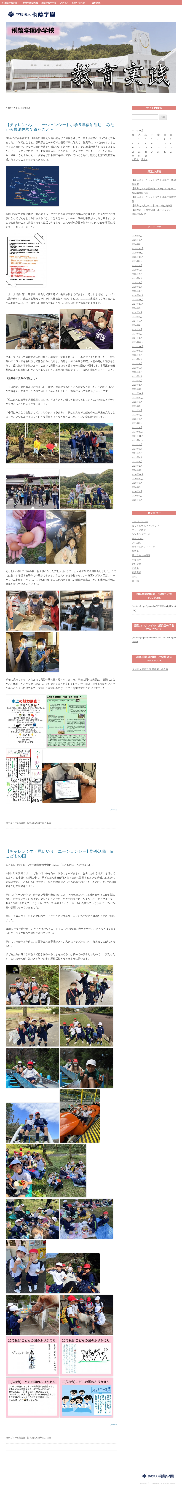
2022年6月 (137, 410)
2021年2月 (137, 465)
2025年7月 (137, 265)
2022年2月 (137, 423)
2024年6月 (137, 316)
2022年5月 (137, 414)
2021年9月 (137, 444)
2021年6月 (137, 453)
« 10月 (135, 159)
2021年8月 (137, 448)
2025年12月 (137, 248)
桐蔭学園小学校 (48, 3)
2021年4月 (137, 457)
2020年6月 (137, 495)
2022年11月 (137, 393)
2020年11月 (137, 474)
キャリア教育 (139, 530)
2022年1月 (137, 427)
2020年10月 (137, 478)
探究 (134, 576)
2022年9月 (137, 402)
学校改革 (136, 559)
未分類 (21, 822)
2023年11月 (137, 346)
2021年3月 (137, 461)
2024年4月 (137, 325)
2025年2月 (137, 286)
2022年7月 (137, 406)
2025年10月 (137, 257)
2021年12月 (137, 431)
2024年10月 (137, 303)
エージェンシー (140, 521)
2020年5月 (137, 500)
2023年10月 (137, 350)
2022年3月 (137, 419)
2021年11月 (137, 436)
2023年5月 (137, 367)
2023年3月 (137, 376)
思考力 (135, 568)
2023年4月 (137, 372)
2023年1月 (137, 384)
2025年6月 (137, 269)
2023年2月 (137, 380)
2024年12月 (137, 295)
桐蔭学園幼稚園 (30, 3)
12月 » (144, 159)
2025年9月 (137, 261)
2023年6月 (137, 363)
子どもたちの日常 (141, 555)
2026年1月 (137, 244)
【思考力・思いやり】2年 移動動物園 (152, 205)
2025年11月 (137, 252)
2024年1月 (137, 338)
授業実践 (136, 572)
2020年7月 (137, 491)
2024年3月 (137, 329)
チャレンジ (137, 538)
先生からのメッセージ (143, 547)
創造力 (135, 551)
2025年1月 (137, 291)
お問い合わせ (78, 3)
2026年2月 (137, 240)
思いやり (136, 564)
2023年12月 (137, 342)
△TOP (113, 810)
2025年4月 (137, 278)
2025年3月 (137, 282)
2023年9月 (137, 355)
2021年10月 (137, 440)
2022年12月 (137, 389)
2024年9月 (137, 308)
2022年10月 (137, 397)
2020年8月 (137, 487)
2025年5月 (137, 274)
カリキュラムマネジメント (146, 525)
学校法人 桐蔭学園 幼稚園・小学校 (150, 669)
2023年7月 (137, 359)
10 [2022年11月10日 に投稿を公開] (152, 143)
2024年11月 (137, 299)
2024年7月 (137, 312)
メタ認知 (136, 542)
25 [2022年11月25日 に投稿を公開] (158, 151)
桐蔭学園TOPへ (11, 3)
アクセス (64, 3)
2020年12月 (137, 470)
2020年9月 (137, 483)
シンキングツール (141, 534)
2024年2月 (137, 333)
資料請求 (96, 3)
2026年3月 (137, 235)
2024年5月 (137, 321)
